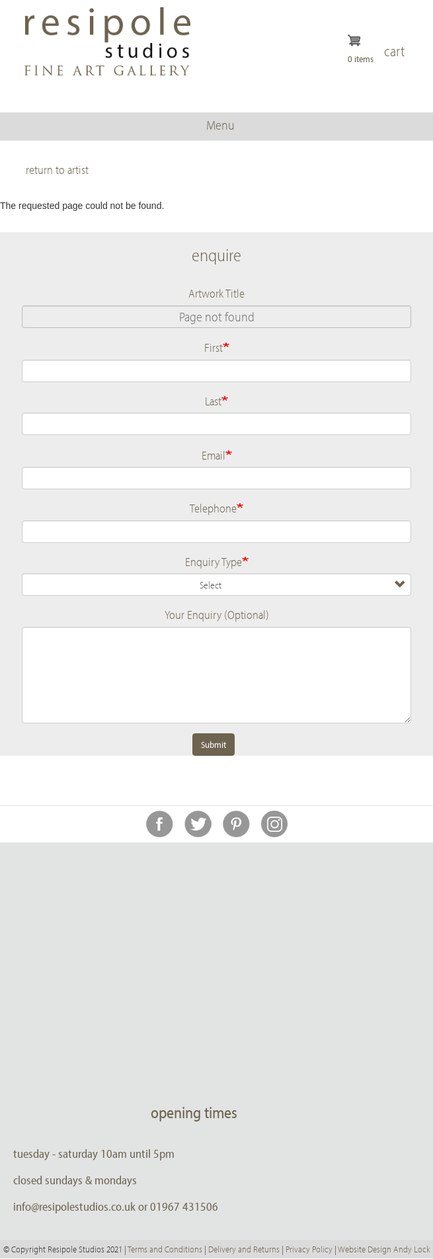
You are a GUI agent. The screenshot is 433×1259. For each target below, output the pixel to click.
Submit (213, 745)
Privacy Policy (309, 1249)
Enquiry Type (213, 561)
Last (213, 401)
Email (213, 455)
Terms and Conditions (165, 1249)
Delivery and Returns (244, 1249)
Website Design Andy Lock (384, 1249)
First (213, 347)
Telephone (213, 508)
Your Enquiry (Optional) (217, 614)
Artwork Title (216, 293)
